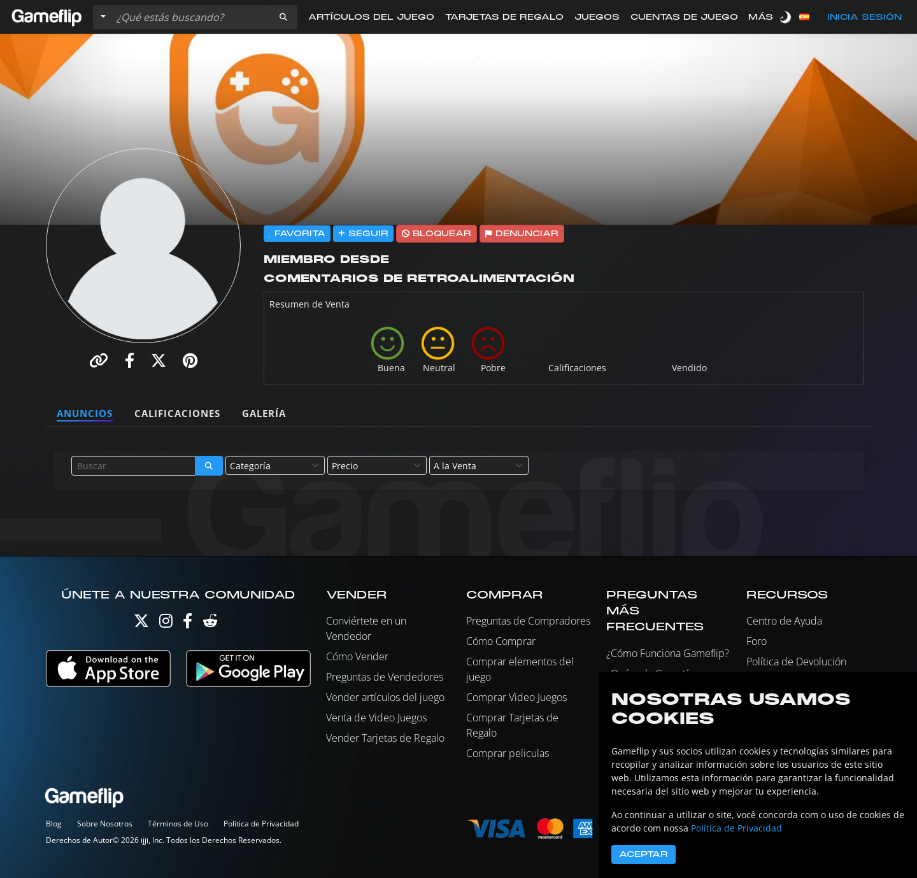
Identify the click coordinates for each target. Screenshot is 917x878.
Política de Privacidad (261, 823)
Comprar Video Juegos (516, 697)
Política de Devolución (796, 662)
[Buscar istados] (190, 17)
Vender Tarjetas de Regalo (385, 738)
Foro (756, 641)
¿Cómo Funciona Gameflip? (667, 653)
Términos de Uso (178, 823)
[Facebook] (187, 623)
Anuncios (85, 413)
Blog (54, 823)
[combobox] (275, 465)
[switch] (786, 17)
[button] (283, 17)
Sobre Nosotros (104, 823)
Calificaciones (177, 413)
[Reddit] (210, 623)
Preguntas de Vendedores (384, 677)
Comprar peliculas (507, 753)
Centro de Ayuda (784, 621)
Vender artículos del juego (385, 697)
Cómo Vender (357, 656)
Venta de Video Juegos (376, 718)
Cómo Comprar (501, 641)
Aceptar (643, 854)
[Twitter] (141, 623)
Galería (264, 413)
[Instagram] (166, 623)
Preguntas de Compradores (528, 621)
